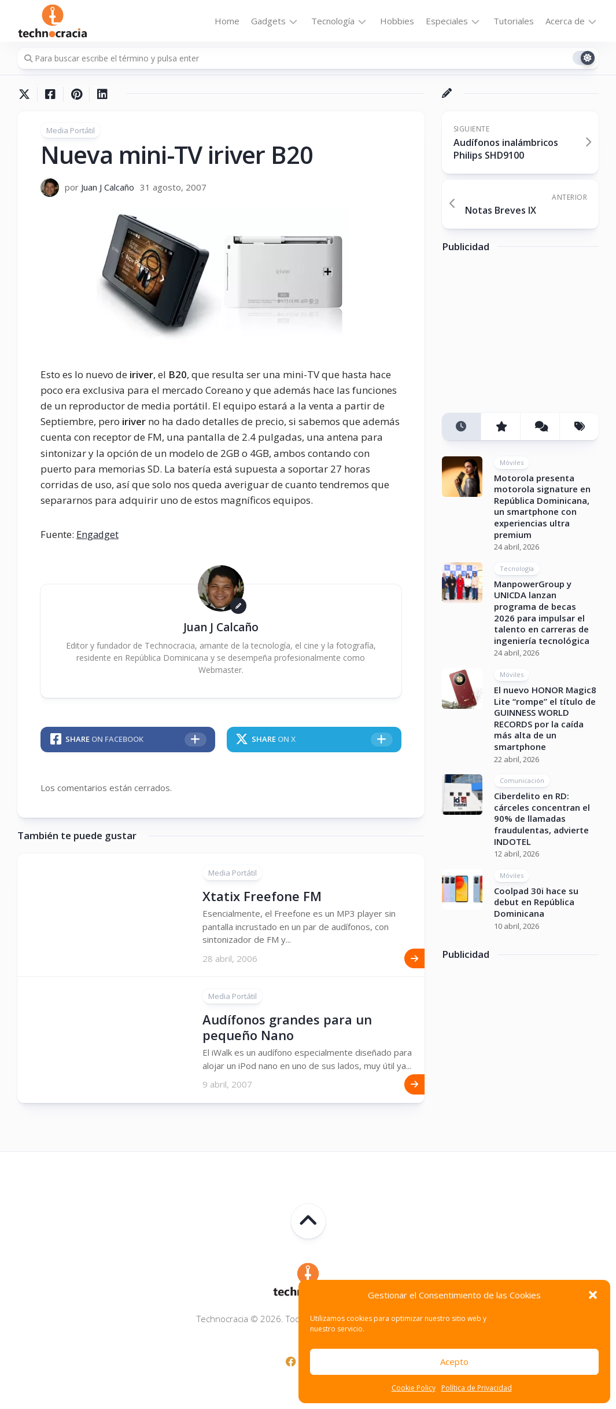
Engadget (98, 534)
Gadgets (268, 21)
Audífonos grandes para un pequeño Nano (287, 1027)
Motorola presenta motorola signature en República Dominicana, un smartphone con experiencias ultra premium (542, 506)
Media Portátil (70, 130)
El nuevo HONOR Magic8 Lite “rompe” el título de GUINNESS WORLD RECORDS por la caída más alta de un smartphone (545, 718)
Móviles (511, 462)
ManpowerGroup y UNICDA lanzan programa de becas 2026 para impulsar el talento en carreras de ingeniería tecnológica (541, 612)
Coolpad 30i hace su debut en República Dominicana (536, 902)
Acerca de (565, 21)
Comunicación (522, 780)
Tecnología (333, 21)
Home (227, 21)
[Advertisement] (528, 337)
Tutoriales (513, 21)
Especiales (447, 21)
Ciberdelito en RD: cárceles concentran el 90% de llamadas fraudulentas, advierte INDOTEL (542, 818)
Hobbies (397, 21)
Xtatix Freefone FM (262, 896)
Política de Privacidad (476, 1388)
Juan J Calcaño (107, 187)
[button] (593, 1295)
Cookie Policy (414, 1388)
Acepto (454, 1361)
